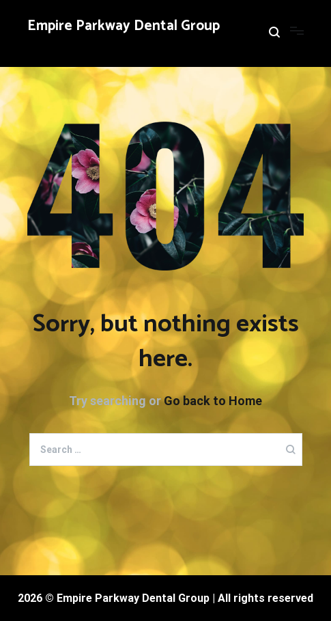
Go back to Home (213, 401)
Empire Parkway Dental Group (123, 26)
